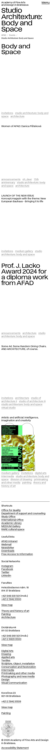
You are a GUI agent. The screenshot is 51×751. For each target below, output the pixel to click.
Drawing (6, 654)
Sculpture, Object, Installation (18, 664)
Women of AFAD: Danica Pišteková (21, 126)
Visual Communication (14, 683)
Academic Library (11, 523)
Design (5, 680)
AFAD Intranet (9, 541)
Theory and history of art (15, 611)
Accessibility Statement (15, 748)
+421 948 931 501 (10, 596)
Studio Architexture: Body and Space (17, 38)
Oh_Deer (27, 179)
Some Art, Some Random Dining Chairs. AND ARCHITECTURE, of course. (24, 347)
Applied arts (8, 657)
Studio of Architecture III (32, 401)
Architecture (17, 116)
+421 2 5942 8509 (11, 701)
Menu (46, 3)
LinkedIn (6, 576)
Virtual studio (8, 408)
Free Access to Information (17, 554)
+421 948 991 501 (10, 636)
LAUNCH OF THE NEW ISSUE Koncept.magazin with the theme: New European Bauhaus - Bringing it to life (23, 199)
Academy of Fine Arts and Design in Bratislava (14, 4)
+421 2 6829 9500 (11, 639)
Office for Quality (11, 510)
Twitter (5, 572)
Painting (26, 483)
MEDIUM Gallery (11, 526)
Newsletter (7, 548)
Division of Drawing (21, 480)
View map (7, 605)
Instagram (7, 566)
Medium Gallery (24, 251)
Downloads (7, 551)
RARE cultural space (12, 529)
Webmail (6, 545)
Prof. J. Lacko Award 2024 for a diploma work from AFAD (24, 274)
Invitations (7, 113)
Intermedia (7, 476)
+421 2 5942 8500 (11, 599)
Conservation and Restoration (18, 667)
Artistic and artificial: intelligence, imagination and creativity (20, 419)
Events (12, 35)
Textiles (5, 661)
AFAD (3, 35)
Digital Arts (41, 473)
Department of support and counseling (23, 513)
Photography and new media (18, 677)
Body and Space (15, 49)
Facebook (7, 569)
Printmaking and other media (18, 673)
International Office (12, 520)
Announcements (11, 179)
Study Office (8, 517)
